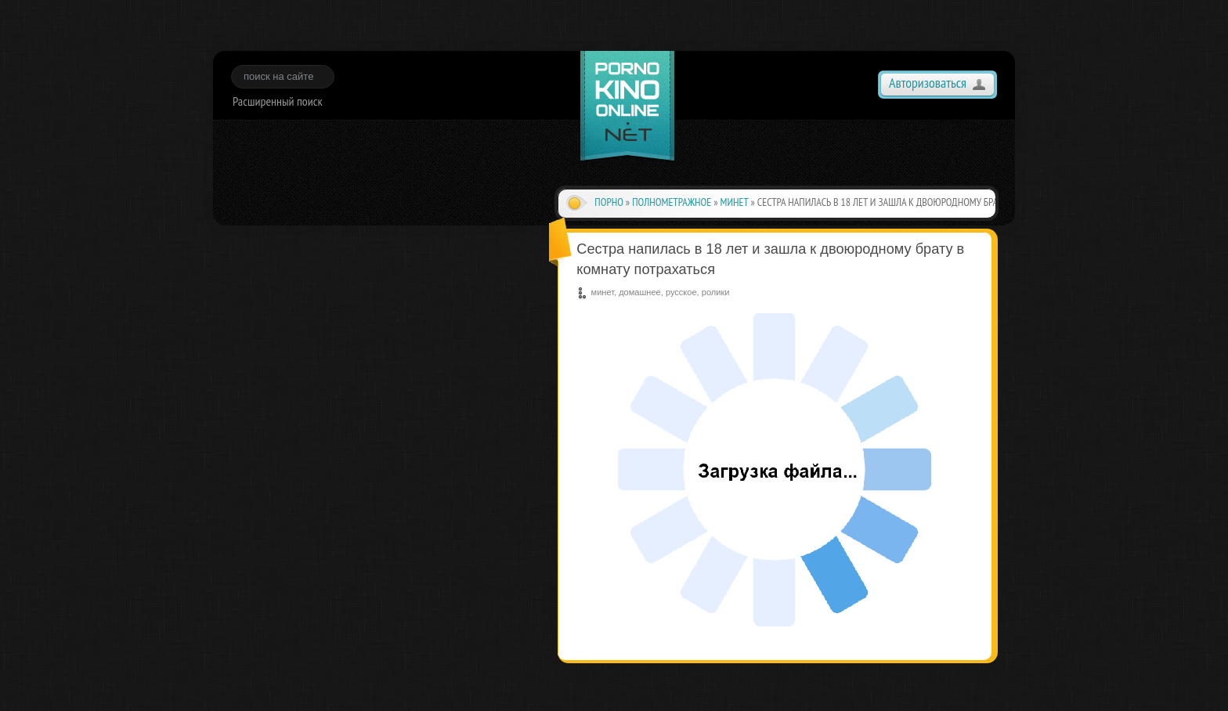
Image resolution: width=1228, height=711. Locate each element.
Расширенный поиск (278, 101)
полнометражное (671, 202)
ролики (716, 292)
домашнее (640, 292)
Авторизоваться (927, 83)
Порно (608, 202)
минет (735, 202)
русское (681, 292)
